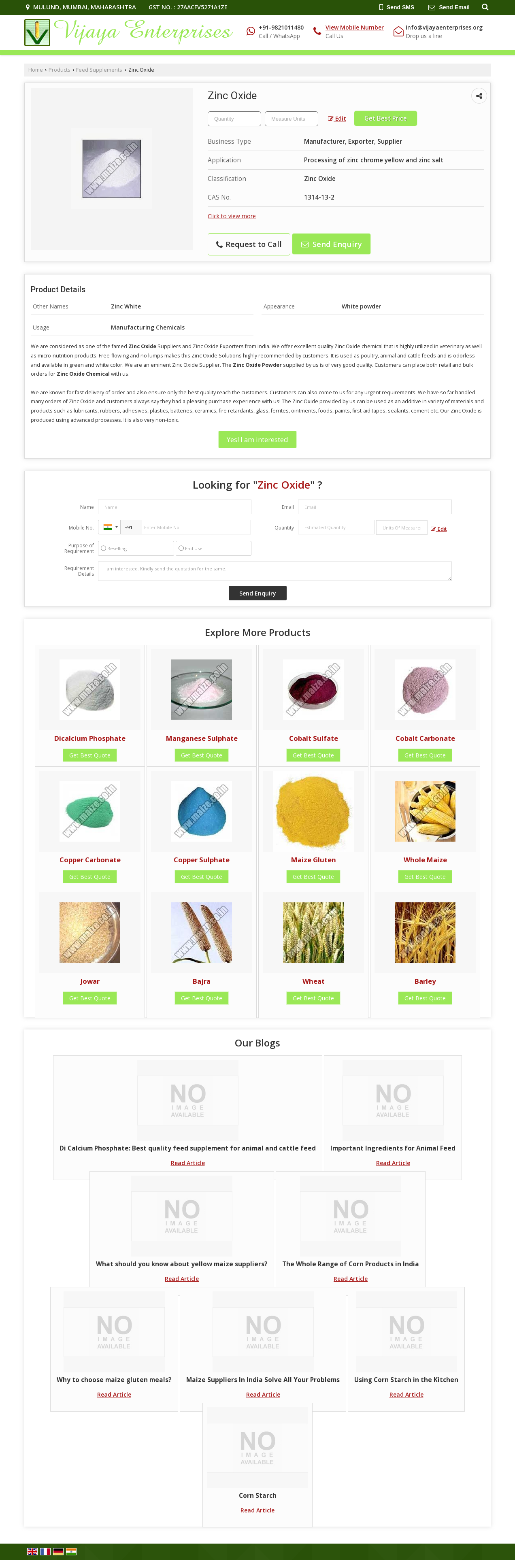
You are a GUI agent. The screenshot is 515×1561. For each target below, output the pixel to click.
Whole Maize (425, 859)
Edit (337, 118)
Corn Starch (258, 1495)
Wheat (313, 981)
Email (288, 507)
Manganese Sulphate (202, 738)
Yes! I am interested (257, 439)
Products (59, 69)
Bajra (202, 981)
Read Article (188, 1163)
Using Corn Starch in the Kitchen (406, 1380)
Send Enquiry (331, 244)
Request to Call (249, 244)
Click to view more (232, 216)
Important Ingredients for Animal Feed (392, 1148)
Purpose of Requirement (79, 548)
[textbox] (291, 118)
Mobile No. (81, 527)
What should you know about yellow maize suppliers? (182, 1264)
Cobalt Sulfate (313, 738)
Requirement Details (79, 571)
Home (35, 69)
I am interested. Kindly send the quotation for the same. (275, 571)
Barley (425, 981)
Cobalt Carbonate (425, 738)
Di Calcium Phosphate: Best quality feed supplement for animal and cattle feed (188, 1148)
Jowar (90, 981)
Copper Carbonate (90, 859)
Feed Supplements (99, 69)
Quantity (284, 527)
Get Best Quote (90, 755)
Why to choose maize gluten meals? (114, 1380)
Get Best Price (385, 118)
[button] (355, 27)
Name (87, 507)
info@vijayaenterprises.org (444, 27)
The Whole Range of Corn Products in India (350, 1264)
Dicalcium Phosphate (90, 738)
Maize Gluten (313, 859)
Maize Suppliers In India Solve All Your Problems (263, 1380)
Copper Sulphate (202, 859)
